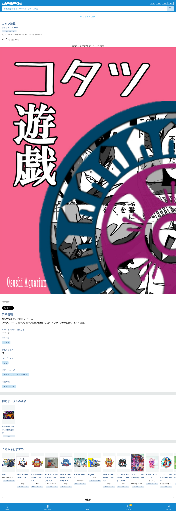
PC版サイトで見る (88, 17)
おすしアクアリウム (10, 28)
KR (165, 3)
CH (158, 3)
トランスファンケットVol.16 (15, 375)
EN (152, 3)
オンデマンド (9, 386)
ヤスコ (6, 343)
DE (171, 3)
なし (5, 363)
